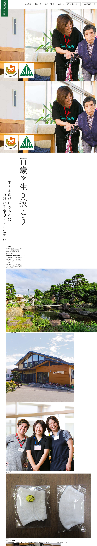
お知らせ (61, 4)
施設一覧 (38, 4)
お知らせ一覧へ (9, 253)
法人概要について (13, 332)
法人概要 (28, 4)
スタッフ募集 (49, 4)
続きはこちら (63, 542)
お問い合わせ (74, 4)
